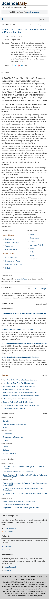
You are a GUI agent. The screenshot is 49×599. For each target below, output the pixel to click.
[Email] (25, 65)
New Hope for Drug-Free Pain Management (18, 383)
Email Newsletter (10, 528)
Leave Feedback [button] (10, 567)
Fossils (5, 447)
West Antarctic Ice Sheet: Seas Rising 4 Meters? (20, 392)
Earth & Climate (8, 253)
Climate (5, 440)
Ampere (32, 248)
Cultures (6, 450)
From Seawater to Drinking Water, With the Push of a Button (24, 343)
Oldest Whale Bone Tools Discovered (16, 504)
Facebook (7, 546)
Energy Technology (12, 242)
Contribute (22, 576)
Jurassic (33, 255)
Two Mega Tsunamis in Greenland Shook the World (21, 396)
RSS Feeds (8, 532)
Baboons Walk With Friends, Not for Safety (18, 402)
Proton (32, 252)
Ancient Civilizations (10, 453)
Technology (9, 246)
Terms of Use (30, 579)
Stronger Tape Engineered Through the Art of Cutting (21, 329)
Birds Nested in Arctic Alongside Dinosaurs (18, 472)
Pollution (8, 268)
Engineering (9, 239)
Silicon (32, 235)
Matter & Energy (8, 235)
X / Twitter (7, 550)
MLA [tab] (28, 289)
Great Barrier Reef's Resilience (14, 408)
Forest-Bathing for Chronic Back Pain (16, 389)
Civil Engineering (11, 249)
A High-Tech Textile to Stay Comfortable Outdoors (20, 357)
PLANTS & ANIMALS (7, 417)
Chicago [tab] (43, 289)
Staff (15, 576)
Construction (34, 238)
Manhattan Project (36, 245)
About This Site (5, 576)
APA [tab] (35, 289)
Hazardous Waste (11, 257)
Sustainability (7, 434)
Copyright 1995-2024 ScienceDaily (15, 582)
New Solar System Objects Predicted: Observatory (20, 380)
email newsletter (33, 12)
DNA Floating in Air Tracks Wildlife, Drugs (17, 399)
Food (5, 427)
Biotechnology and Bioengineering (15, 424)
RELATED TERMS (33, 230)
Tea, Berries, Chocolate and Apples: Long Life (19, 386)
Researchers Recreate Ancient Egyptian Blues (19, 501)
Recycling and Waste (12, 261)
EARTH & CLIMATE (6, 430)
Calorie (32, 241)
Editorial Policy (19, 579)
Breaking (4, 375)
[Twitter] (15, 65)
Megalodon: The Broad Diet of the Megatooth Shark (21, 508)
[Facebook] (12, 65)
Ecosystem (34, 259)
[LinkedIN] (22, 65)
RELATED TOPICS (8, 230)
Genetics (6, 421)
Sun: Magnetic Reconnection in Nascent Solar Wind (21, 405)
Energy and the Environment (13, 437)
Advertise (31, 576)
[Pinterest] (19, 65)
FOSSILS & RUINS (6, 443)
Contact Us (8, 570)
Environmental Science (13, 264)
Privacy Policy (42, 576)
